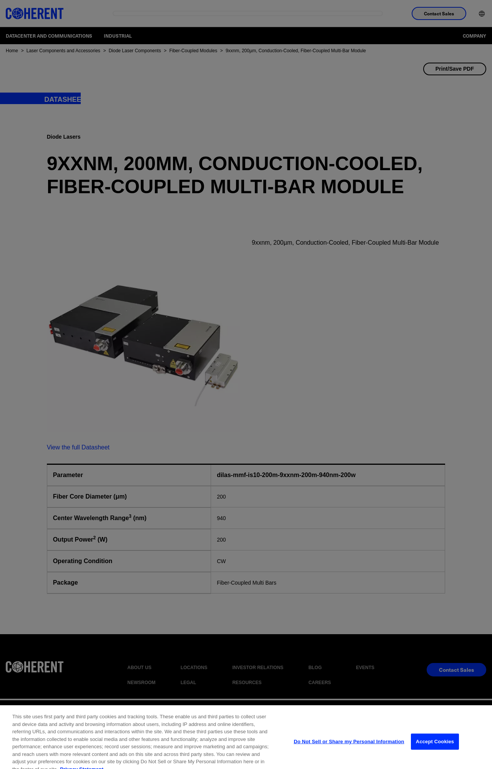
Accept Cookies (435, 748)
